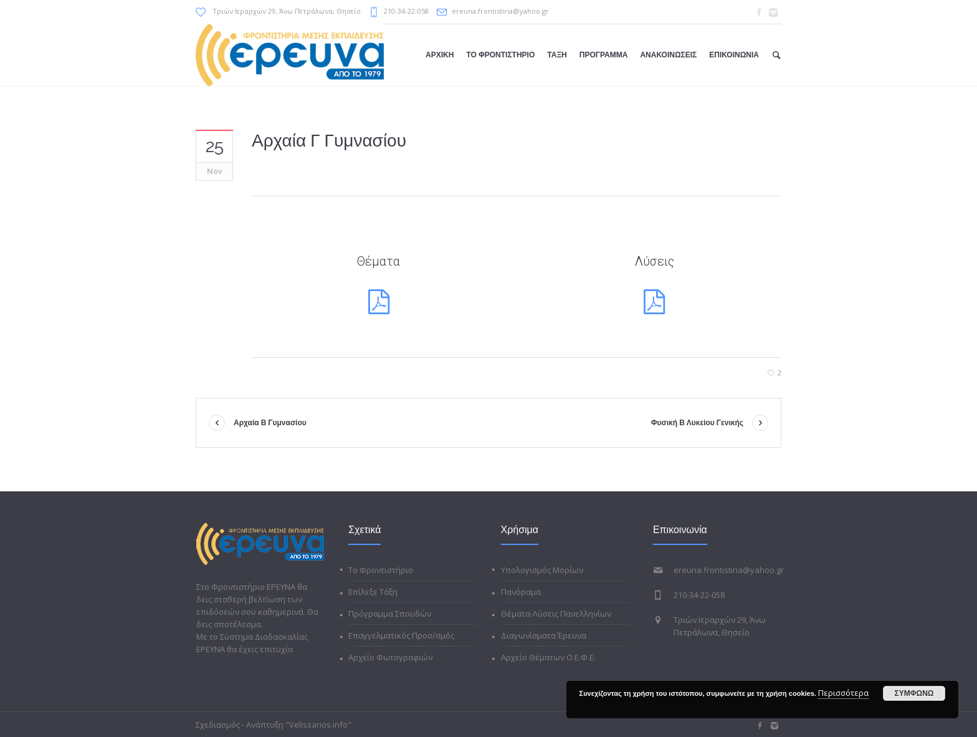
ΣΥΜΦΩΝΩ (914, 693)
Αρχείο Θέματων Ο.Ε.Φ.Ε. (548, 657)
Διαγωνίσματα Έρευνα (543, 635)
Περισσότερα (843, 692)
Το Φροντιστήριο (380, 570)
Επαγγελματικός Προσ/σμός (401, 635)
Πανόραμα (521, 591)
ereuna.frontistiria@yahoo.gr (500, 11)
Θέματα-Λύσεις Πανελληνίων (556, 613)
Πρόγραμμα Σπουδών (389, 613)
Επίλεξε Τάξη (373, 591)
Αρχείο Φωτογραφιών (390, 657)
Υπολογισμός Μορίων (542, 570)
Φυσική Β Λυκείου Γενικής (697, 422)
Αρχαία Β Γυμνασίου (270, 422)
